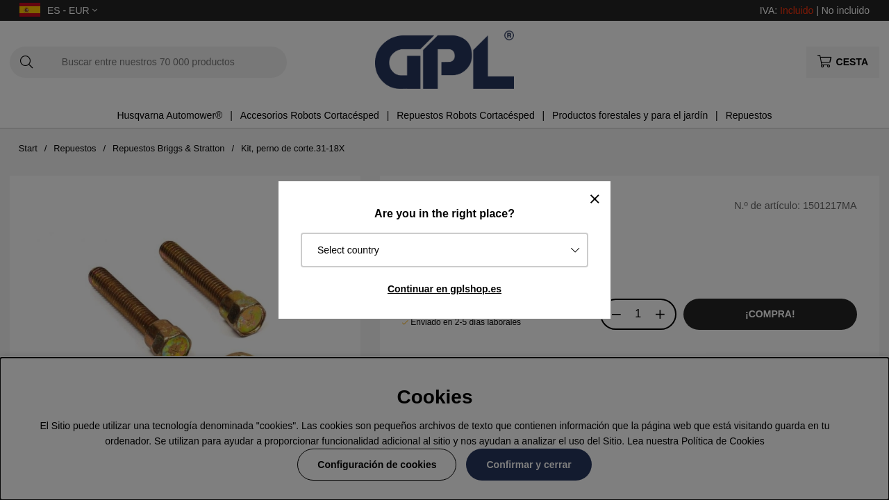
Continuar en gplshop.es (444, 288)
